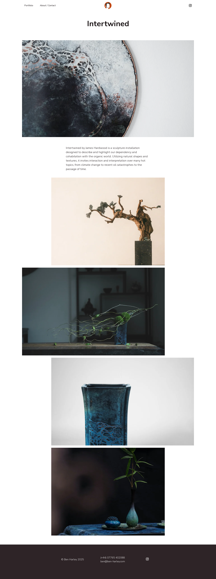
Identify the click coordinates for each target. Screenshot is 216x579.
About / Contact (48, 5)
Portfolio (28, 5)
